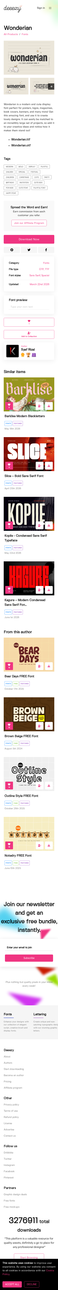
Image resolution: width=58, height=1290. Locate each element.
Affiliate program (13, 1088)
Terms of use (11, 1111)
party (46, 177)
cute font (23, 188)
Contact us (10, 1136)
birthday (10, 182)
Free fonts (9, 1201)
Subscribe (29, 958)
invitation (23, 182)
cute (36, 177)
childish (9, 172)
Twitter (8, 1159)
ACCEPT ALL (12, 1284)
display (32, 167)
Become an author (14, 1075)
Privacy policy (11, 1105)
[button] (50, 8)
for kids (9, 188)
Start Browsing (29, 1257)
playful (44, 167)
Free (16, 684)
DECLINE (32, 1284)
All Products (11, 34)
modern (9, 167)
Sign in (41, 8)
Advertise (9, 1129)
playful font (39, 188)
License (8, 1123)
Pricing (7, 1081)
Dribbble (8, 1153)
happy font (11, 193)
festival (34, 172)
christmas (24, 177)
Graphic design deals (15, 1194)
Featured (18, 423)
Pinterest (9, 1178)
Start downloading (14, 1069)
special (22, 172)
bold (21, 167)
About (7, 1057)
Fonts (25, 34)
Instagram (9, 1165)
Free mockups (11, 1207)
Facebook (9, 1171)
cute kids (38, 182)
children (10, 177)
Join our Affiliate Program (29, 223)
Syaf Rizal (28, 349)
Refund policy (11, 1117)
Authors (8, 1063)
